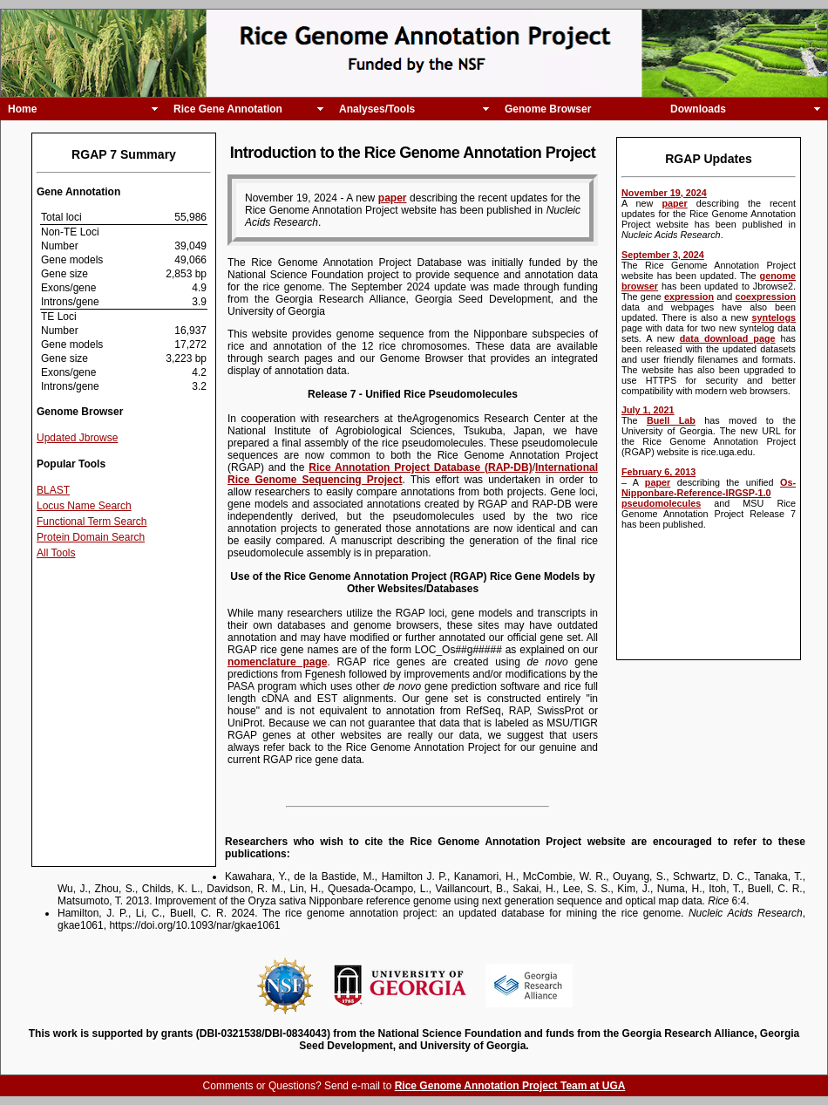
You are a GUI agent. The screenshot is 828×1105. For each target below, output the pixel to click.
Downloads (698, 109)
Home (22, 109)
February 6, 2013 (658, 472)
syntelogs (774, 317)
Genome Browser (548, 109)
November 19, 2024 (664, 193)
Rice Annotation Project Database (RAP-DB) (420, 467)
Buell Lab (671, 420)
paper (674, 203)
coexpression (765, 296)
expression (689, 296)
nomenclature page (277, 662)
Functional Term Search (92, 521)
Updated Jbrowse (77, 438)
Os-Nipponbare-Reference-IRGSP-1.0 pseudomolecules (708, 492)
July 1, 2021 (648, 410)
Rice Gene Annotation (227, 109)
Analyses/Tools (377, 109)
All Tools (56, 553)
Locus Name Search (84, 506)
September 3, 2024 (662, 254)
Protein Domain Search (91, 537)
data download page (728, 338)
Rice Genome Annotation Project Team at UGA (510, 1086)
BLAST (53, 490)
